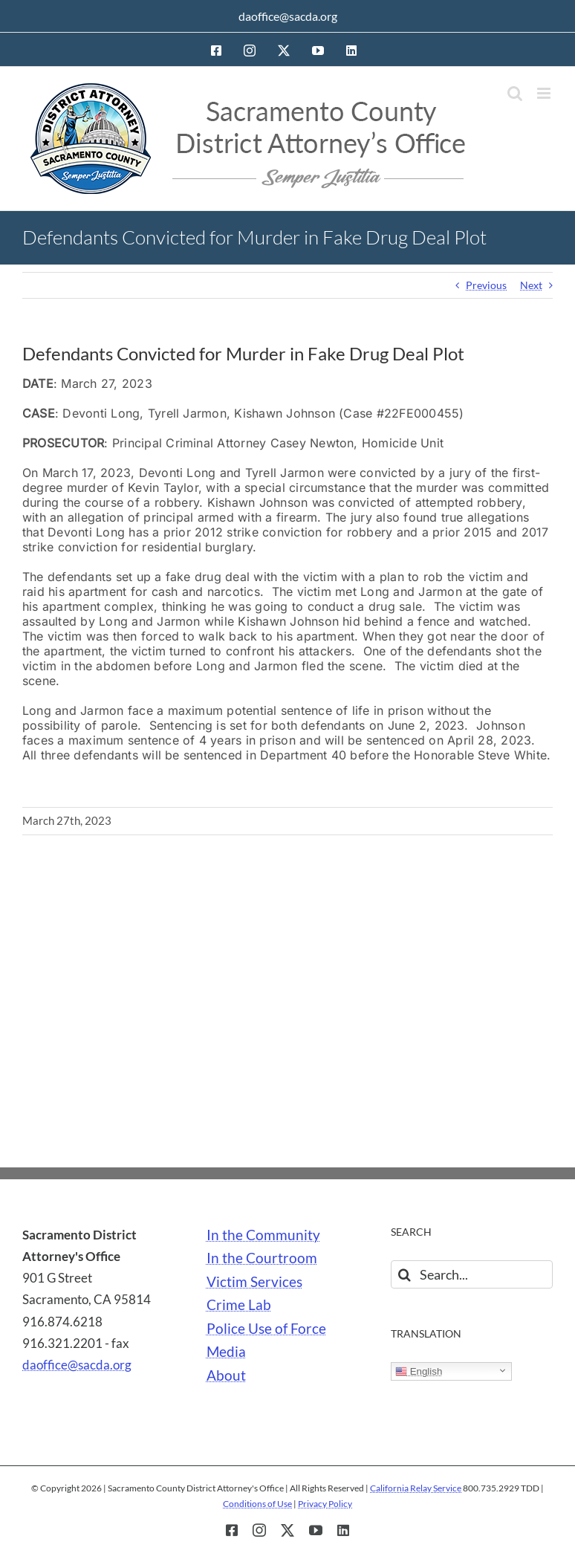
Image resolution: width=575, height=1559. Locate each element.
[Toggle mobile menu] (545, 93)
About (226, 1375)
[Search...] (472, 1274)
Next (531, 285)
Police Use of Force (266, 1328)
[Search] (405, 1274)
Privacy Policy (325, 1503)
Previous (486, 285)
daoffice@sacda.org (287, 16)
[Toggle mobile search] (514, 93)
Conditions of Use (257, 1503)
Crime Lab (239, 1305)
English (418, 1372)
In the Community (263, 1235)
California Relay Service (415, 1488)
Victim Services (254, 1282)
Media (226, 1352)
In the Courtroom (262, 1258)
